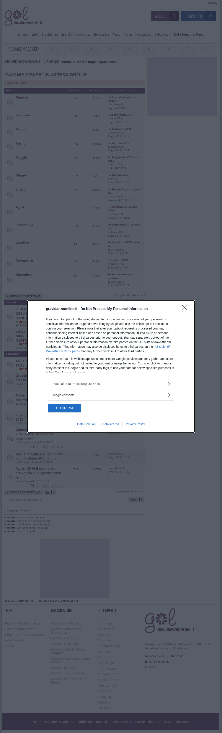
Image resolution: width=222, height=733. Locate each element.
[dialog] (111, 367)
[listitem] (111, 383)
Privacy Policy (135, 424)
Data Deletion (86, 424)
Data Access (110, 424)
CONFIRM (68, 408)
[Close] (186, 309)
